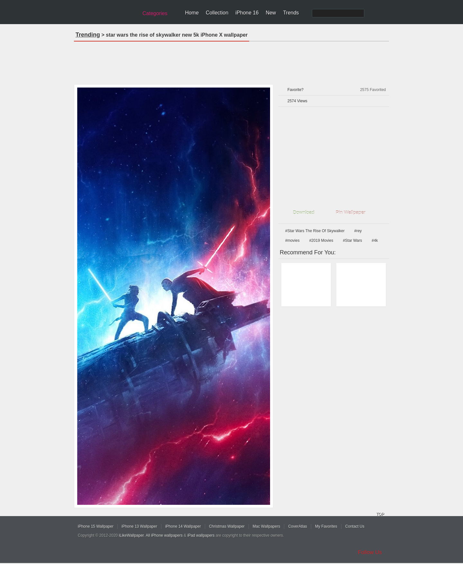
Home (192, 12)
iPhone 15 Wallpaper (95, 526)
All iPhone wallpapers (164, 535)
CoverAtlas (297, 526)
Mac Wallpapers (266, 526)
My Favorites (326, 526)
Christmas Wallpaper (227, 526)
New (271, 12)
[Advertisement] (231, 60)
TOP (380, 514)
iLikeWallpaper (131, 535)
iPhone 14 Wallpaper (183, 526)
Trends (291, 12)
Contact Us (354, 526)
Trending (88, 35)
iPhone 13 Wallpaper (139, 526)
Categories (154, 13)
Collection (217, 12)
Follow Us (370, 552)
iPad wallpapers (201, 535)
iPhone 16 (247, 12)
